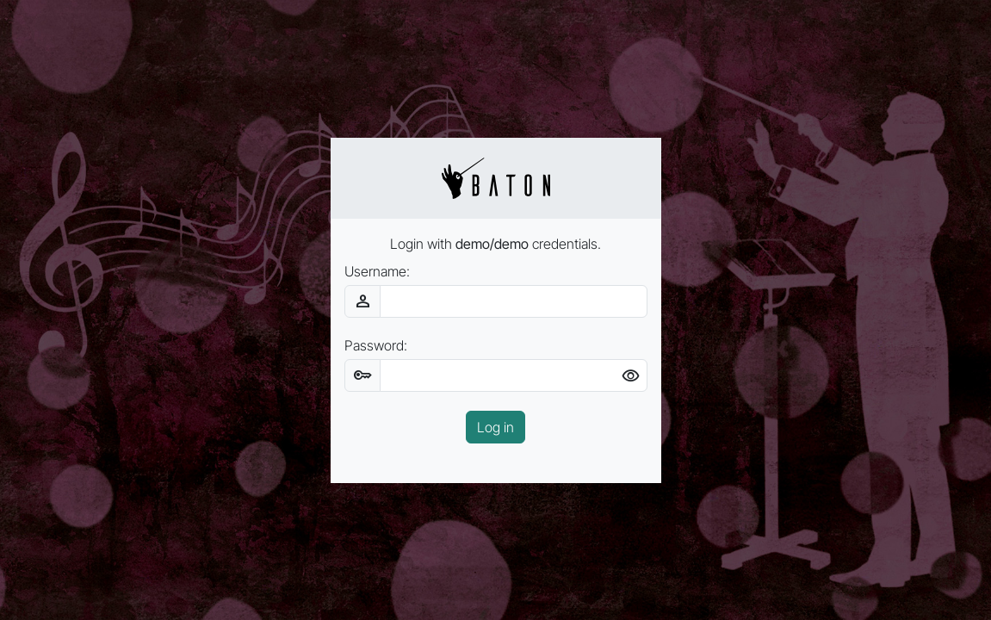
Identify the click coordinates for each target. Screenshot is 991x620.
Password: (375, 345)
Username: (377, 271)
